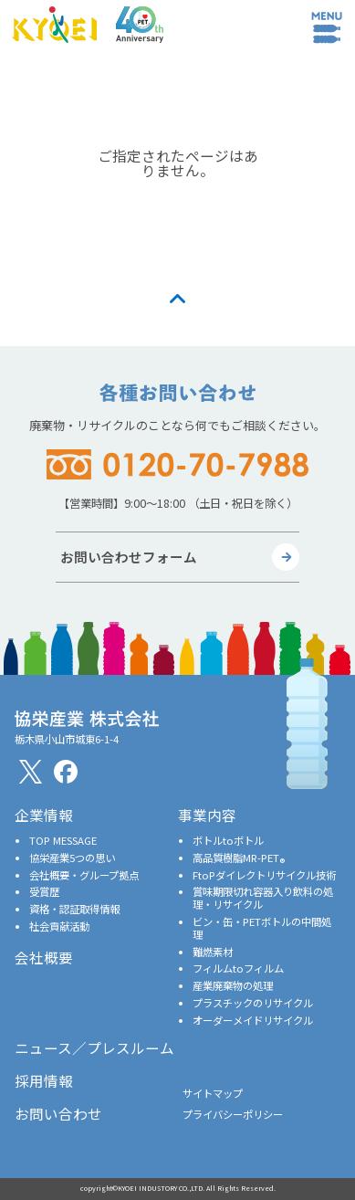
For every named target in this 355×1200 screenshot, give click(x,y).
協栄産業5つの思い (72, 857)
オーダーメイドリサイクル (253, 1020)
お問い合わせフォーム (128, 556)
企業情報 (44, 815)
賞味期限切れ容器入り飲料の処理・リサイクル (263, 897)
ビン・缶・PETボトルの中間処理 (262, 928)
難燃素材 (213, 951)
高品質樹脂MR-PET (239, 857)
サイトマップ (213, 1093)
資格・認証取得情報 (74, 908)
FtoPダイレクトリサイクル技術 (264, 875)
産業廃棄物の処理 (233, 985)
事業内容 (207, 815)
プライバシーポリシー (233, 1114)
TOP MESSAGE (63, 840)
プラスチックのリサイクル (253, 1002)
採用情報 (44, 1080)
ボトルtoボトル (228, 840)
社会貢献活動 (59, 926)
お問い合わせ (58, 1113)
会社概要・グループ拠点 (84, 875)
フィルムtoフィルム (238, 968)
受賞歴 (44, 891)
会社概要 (44, 957)
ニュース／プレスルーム (94, 1047)
